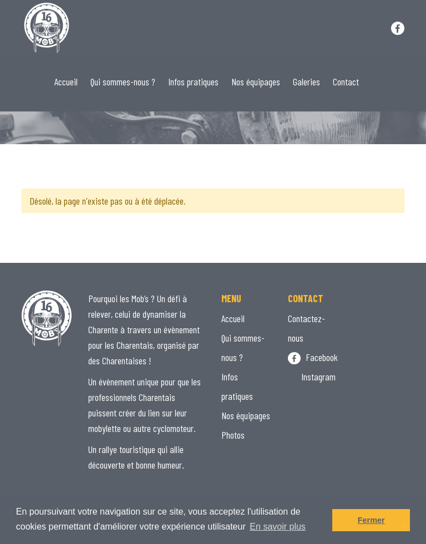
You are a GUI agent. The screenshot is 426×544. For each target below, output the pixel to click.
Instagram (312, 376)
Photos (233, 435)
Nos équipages (255, 81)
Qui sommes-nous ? (122, 81)
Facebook (313, 357)
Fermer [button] (371, 520)
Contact (346, 81)
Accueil (66, 81)
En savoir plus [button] (278, 526)
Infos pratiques (193, 81)
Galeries (306, 81)
